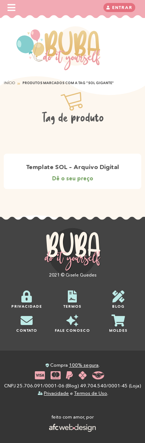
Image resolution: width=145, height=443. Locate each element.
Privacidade (56, 393)
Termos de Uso (90, 393)
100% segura (84, 365)
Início (9, 83)
